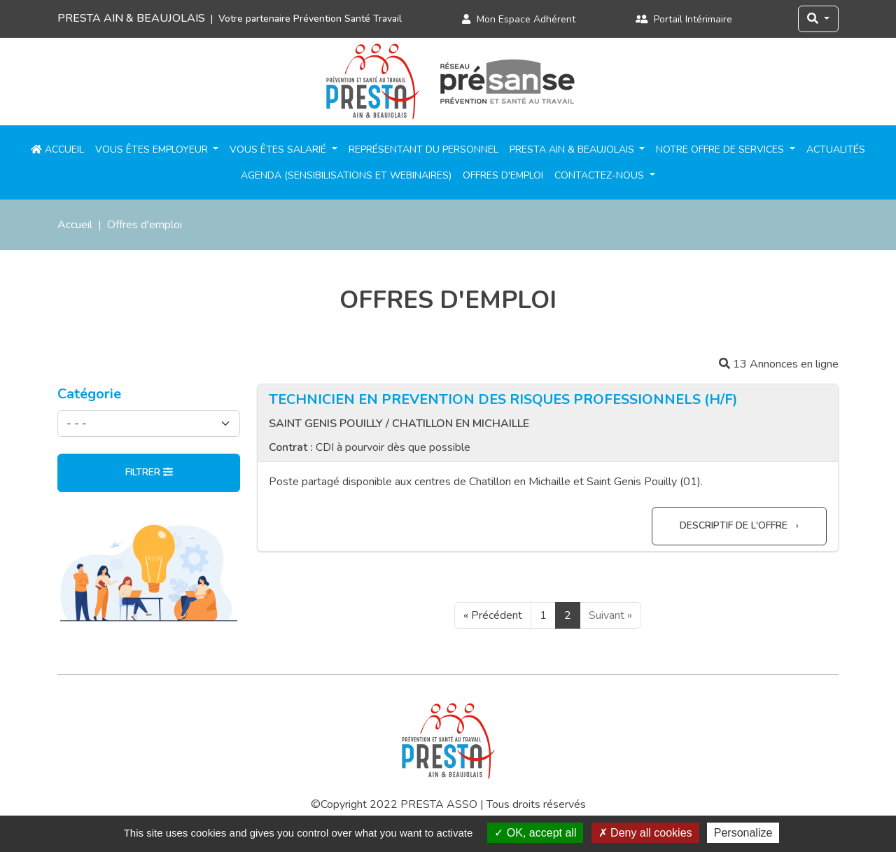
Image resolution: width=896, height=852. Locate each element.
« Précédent (492, 615)
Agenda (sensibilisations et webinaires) (346, 175)
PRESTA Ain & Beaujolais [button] (573, 149)
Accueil (57, 149)
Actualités (835, 149)
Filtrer (149, 472)
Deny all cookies (645, 833)
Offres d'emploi (503, 175)
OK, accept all (535, 833)
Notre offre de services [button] (721, 149)
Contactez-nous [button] (600, 175)
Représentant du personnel (423, 149)
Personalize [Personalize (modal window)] (743, 833)
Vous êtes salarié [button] (279, 149)
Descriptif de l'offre (735, 525)
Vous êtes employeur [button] (153, 149)
